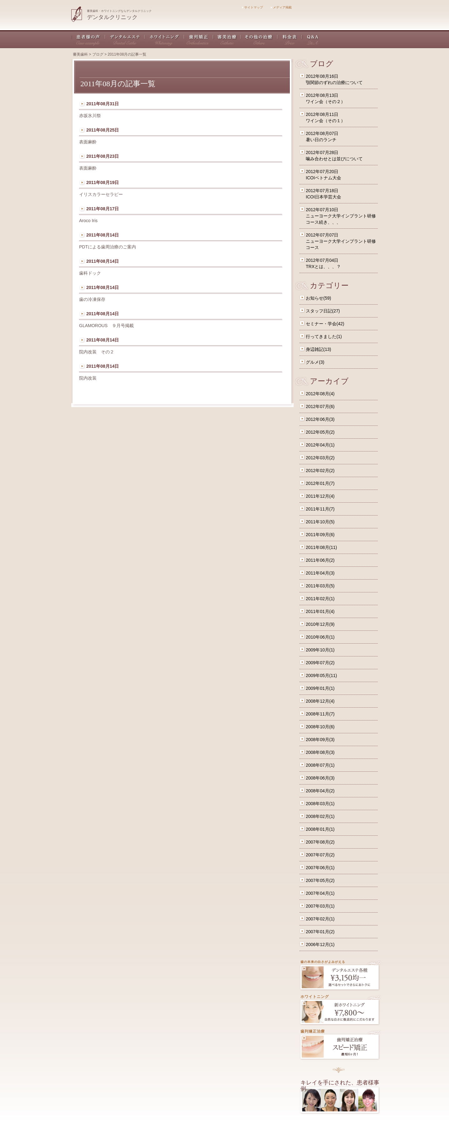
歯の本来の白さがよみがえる (322, 962)
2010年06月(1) (320, 637)
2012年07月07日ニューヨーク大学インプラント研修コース (341, 241)
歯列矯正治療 (312, 1031)
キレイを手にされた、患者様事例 (339, 1085)
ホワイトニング (164, 39)
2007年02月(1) (320, 918)
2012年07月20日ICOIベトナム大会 (323, 174)
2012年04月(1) (320, 444)
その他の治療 (259, 39)
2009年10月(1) (320, 649)
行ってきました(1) (324, 336)
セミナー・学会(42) (325, 323)
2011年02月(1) (320, 598)
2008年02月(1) (320, 816)
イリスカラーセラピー (101, 194)
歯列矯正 (198, 39)
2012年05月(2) (320, 432)
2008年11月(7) (320, 713)
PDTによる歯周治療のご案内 (107, 246)
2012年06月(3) (320, 419)
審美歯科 (80, 54)
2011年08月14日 (102, 234)
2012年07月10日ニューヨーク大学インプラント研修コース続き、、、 (341, 216)
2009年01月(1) (320, 688)
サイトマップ (252, 7)
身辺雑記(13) (318, 349)
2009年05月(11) (321, 675)
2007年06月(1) (320, 867)
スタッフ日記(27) (323, 310)
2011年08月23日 (102, 156)
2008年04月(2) (320, 790)
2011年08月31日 (102, 103)
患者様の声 (88, 39)
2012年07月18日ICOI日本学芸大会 (323, 193)
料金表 (290, 39)
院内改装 (90, 378)
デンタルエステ (125, 39)
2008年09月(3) (320, 739)
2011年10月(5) (320, 521)
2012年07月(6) (320, 406)
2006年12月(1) (320, 944)
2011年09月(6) (320, 534)
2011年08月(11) (321, 547)
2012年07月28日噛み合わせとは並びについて (334, 155)
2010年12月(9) (320, 624)
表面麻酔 (88, 141)
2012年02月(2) (320, 470)
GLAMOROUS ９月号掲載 (106, 325)
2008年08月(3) (320, 752)
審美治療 (227, 39)
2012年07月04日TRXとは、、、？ (323, 263)
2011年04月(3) (320, 572)
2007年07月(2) (320, 854)
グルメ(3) (315, 362)
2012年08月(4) (320, 393)
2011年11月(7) (320, 508)
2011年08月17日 (102, 208)
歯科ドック (90, 273)
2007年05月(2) (320, 880)
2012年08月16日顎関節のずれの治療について (334, 79)
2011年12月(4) (320, 496)
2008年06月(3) (320, 777)
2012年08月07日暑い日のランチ (322, 136)
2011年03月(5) (320, 585)
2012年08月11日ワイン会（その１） (325, 117)
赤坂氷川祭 (90, 115)
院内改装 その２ (96, 351)
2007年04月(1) (320, 893)
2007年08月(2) (320, 842)
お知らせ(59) (318, 298)
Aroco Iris (88, 220)
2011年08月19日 (102, 182)
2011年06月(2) (320, 560)
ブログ (97, 54)
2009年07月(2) (320, 662)
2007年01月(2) (320, 931)
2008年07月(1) (320, 765)
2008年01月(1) (320, 829)
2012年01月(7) (320, 483)
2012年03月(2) (320, 457)
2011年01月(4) (320, 611)
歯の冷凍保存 (92, 299)
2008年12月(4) (320, 701)
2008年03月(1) (320, 803)
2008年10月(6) (320, 726)
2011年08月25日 (102, 129)
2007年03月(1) (320, 906)
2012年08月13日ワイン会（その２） (325, 98)
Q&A (310, 39)
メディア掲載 (281, 7)
